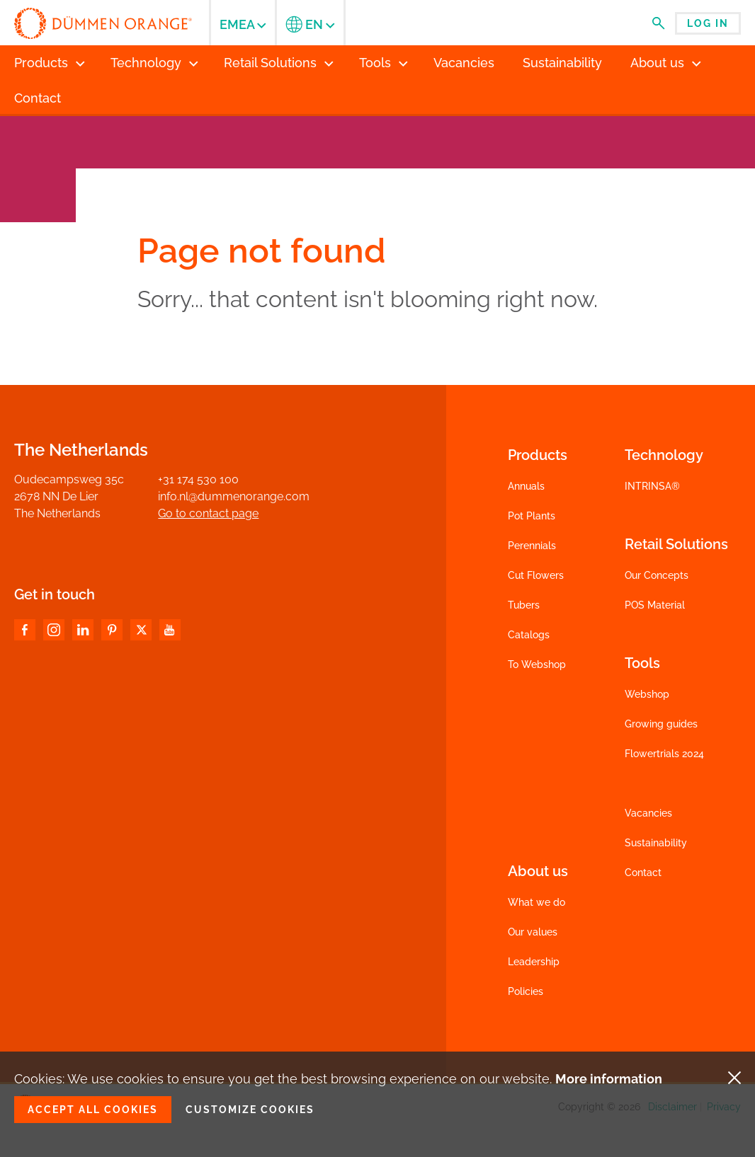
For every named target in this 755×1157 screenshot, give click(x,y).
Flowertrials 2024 (664, 753)
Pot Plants (531, 516)
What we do (536, 902)
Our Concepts (656, 575)
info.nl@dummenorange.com (234, 496)
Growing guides (661, 724)
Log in (708, 23)
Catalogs (529, 634)
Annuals (526, 486)
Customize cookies (250, 1109)
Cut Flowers (536, 575)
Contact (643, 872)
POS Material (655, 605)
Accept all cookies (93, 1109)
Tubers (524, 605)
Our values (532, 932)
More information (608, 1078)
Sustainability (656, 842)
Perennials (532, 545)
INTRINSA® (652, 486)
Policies (525, 991)
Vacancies (648, 813)
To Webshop (537, 664)
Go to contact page (208, 513)
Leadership (534, 961)
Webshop (647, 694)
